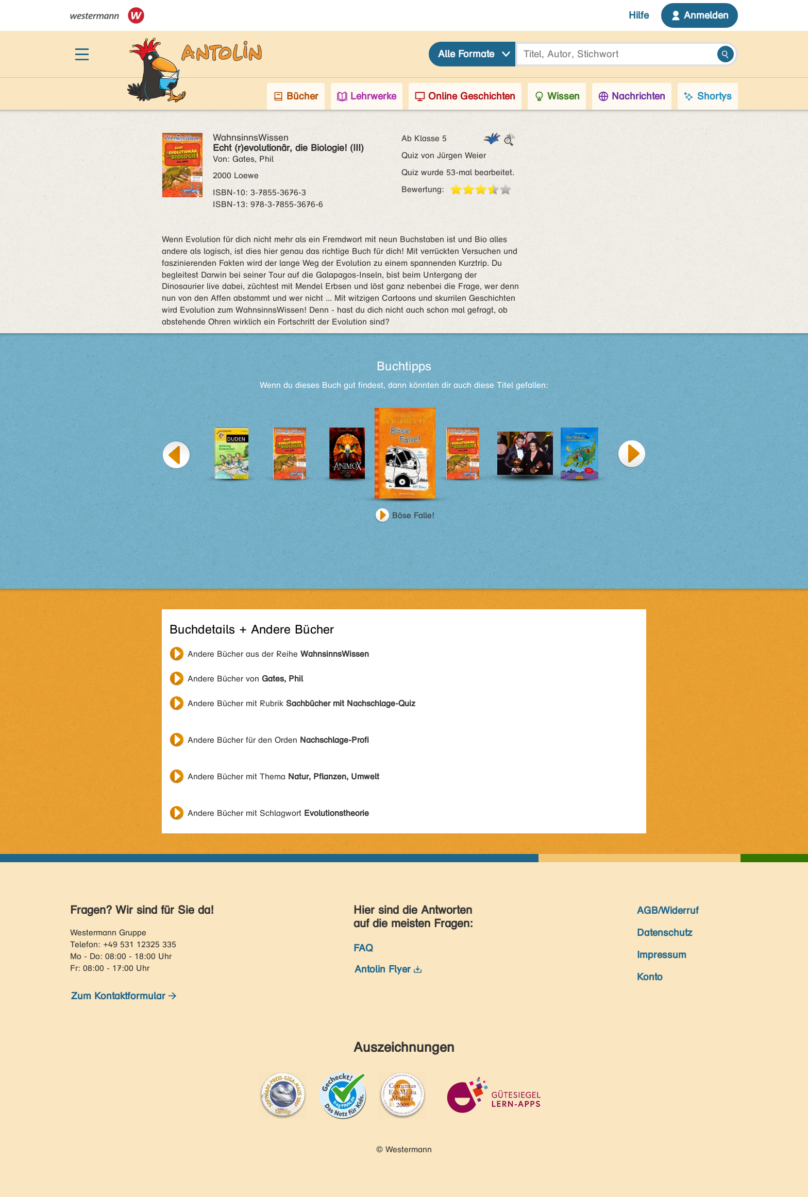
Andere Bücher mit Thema (283, 776)
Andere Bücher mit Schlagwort (278, 813)
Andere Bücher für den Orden (278, 740)
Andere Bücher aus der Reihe (278, 654)
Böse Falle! (413, 515)
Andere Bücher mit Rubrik (301, 703)
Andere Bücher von (245, 678)
